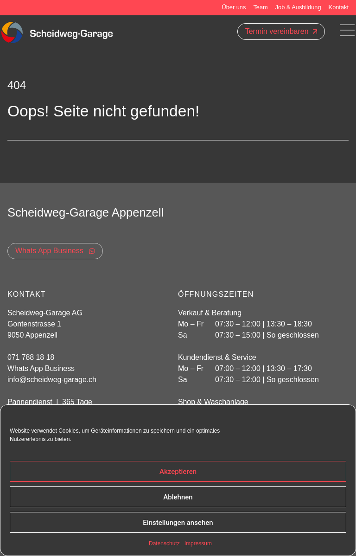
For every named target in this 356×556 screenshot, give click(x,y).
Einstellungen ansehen (178, 522)
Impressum (198, 543)
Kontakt (339, 7)
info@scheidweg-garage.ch (51, 379)
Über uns (234, 7)
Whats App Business (41, 368)
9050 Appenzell (32, 335)
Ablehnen (177, 497)
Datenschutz (164, 543)
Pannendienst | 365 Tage (49, 402)
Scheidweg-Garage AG (45, 313)
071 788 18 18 (30, 357)
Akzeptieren (178, 471)
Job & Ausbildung (298, 7)
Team (260, 7)
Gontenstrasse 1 (35, 324)
